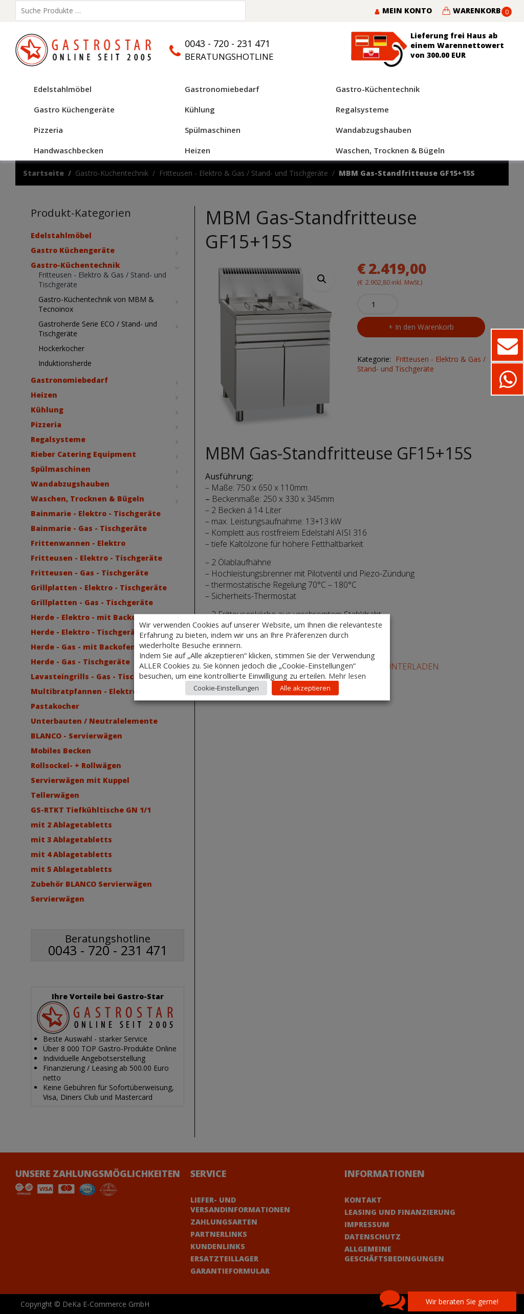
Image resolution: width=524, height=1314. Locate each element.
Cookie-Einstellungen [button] (226, 687)
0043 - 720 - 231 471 (227, 43)
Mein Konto (403, 10)
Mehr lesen (347, 675)
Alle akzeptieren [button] (305, 687)
